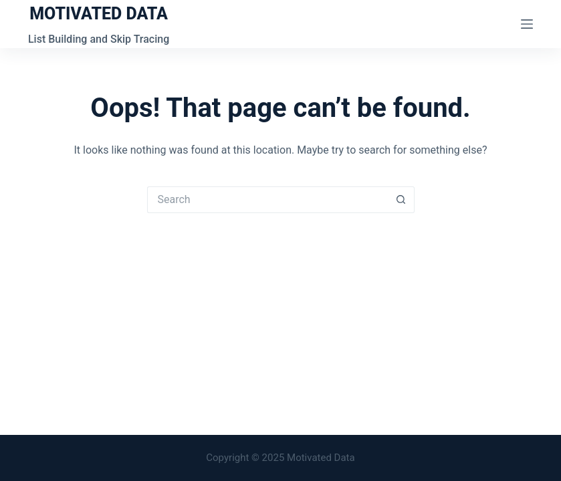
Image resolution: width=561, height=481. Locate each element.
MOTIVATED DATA (98, 13)
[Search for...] (267, 199)
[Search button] (401, 199)
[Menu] (527, 24)
